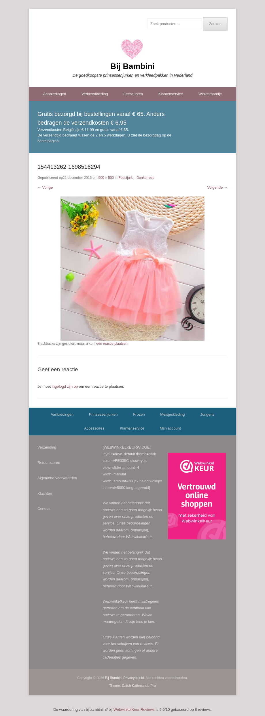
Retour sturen (48, 462)
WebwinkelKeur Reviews (134, 709)
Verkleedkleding (95, 94)
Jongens (207, 414)
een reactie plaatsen (111, 344)
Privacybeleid (133, 678)
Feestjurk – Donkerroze (136, 178)
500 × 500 (106, 178)
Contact (43, 509)
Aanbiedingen (54, 94)
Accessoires (94, 428)
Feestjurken (133, 94)
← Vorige (45, 187)
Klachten (44, 493)
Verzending (46, 447)
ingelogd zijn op (65, 386)
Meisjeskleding (172, 414)
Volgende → (217, 187)
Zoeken (215, 24)
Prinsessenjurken (103, 414)
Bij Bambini (132, 66)
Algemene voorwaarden (57, 478)
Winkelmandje (210, 94)
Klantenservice (170, 94)
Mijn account (170, 428)
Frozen (139, 414)
